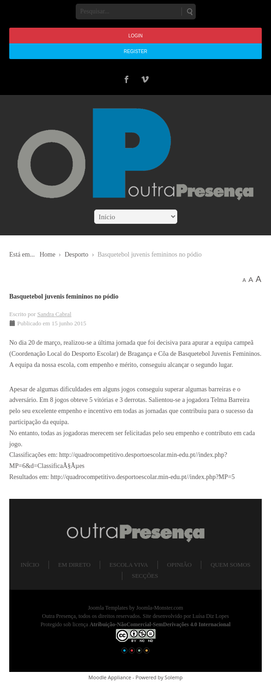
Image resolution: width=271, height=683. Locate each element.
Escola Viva (128, 564)
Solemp (174, 677)
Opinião (179, 564)
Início (29, 564)
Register (135, 51)
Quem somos (230, 564)
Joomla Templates (108, 608)
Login (135, 35)
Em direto (74, 564)
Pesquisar (189, 11)
